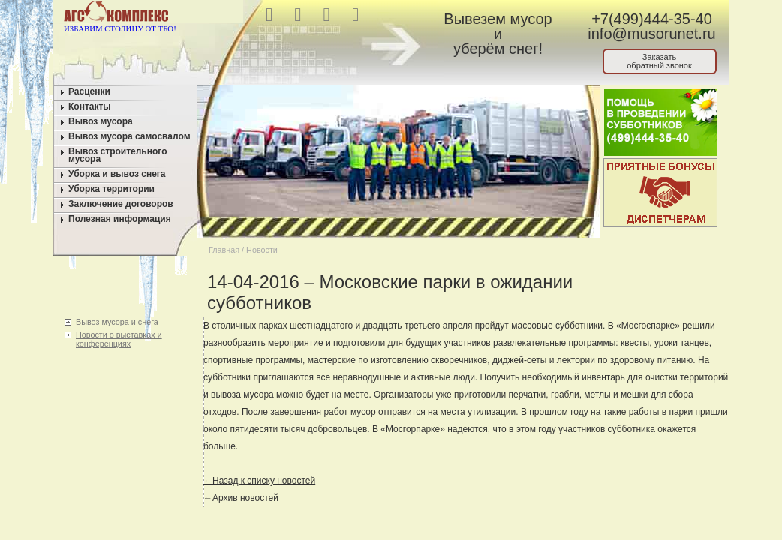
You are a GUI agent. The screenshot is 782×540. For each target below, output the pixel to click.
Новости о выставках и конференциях (119, 339)
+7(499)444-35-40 (651, 18)
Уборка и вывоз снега (117, 174)
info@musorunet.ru (651, 34)
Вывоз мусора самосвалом (129, 136)
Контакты (89, 106)
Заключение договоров (120, 204)
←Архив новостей (240, 498)
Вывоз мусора (100, 121)
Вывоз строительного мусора (117, 155)
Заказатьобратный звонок (659, 61)
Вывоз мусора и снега (117, 321)
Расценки (89, 91)
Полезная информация (119, 219)
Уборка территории (111, 189)
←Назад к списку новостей (259, 481)
